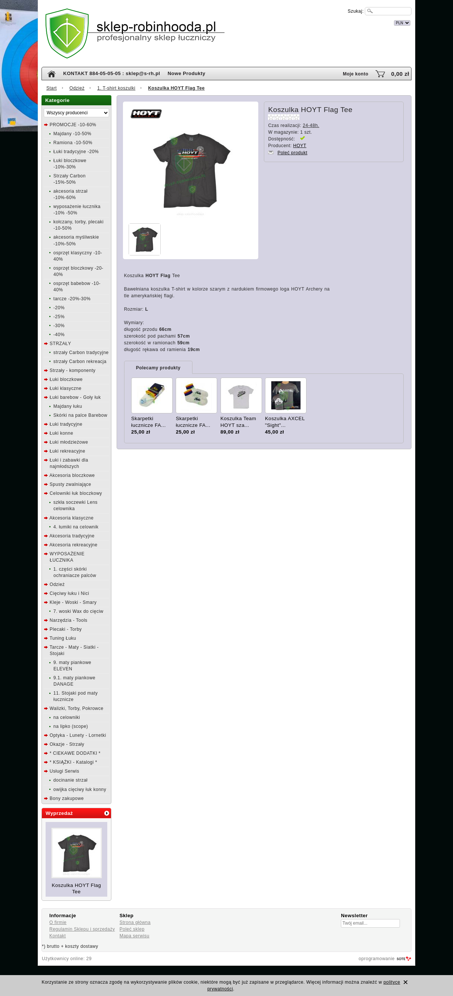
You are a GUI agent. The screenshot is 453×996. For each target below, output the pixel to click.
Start (51, 88)
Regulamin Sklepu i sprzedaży (82, 929)
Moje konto (355, 74)
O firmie (58, 922)
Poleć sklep (132, 929)
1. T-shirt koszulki (116, 88)
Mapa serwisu (135, 935)
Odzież (77, 88)
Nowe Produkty (186, 73)
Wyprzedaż (59, 813)
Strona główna (135, 922)
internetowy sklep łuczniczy (259, 22)
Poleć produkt (292, 152)
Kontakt (57, 935)
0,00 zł (400, 74)
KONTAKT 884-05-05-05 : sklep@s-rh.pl (111, 73)
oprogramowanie (377, 958)
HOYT (299, 145)
